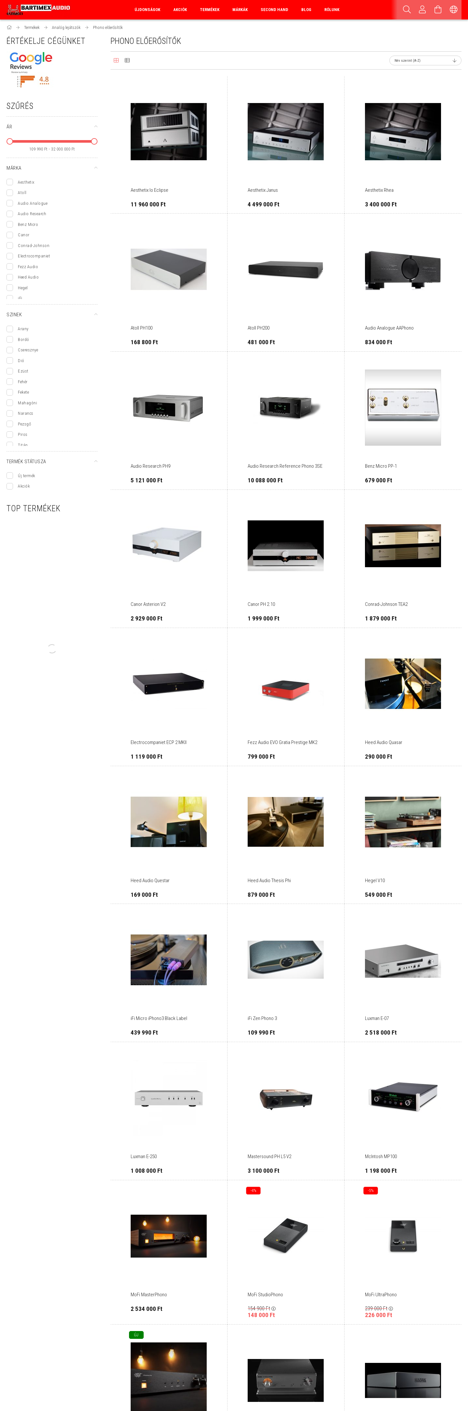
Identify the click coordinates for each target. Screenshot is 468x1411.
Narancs (25, 413)
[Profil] (422, 10)
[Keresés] (407, 10)
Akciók (24, 486)
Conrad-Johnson (33, 245)
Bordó (23, 339)
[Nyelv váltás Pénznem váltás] (454, 10)
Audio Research (32, 213)
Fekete (23, 392)
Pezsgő (24, 424)
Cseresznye (28, 349)
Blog (306, 9)
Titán (23, 445)
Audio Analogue (32, 203)
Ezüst (23, 371)
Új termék (26, 475)
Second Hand (274, 9)
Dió (21, 360)
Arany (23, 328)
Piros (23, 434)
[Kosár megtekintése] (438, 10)
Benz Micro (28, 224)
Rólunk (331, 9)
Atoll (22, 192)
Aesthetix (26, 182)
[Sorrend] (425, 60)
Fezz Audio (28, 266)
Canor (24, 234)
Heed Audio (28, 277)
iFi (20, 298)
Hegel (23, 287)
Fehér (23, 381)
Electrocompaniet (34, 256)
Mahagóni (27, 402)
